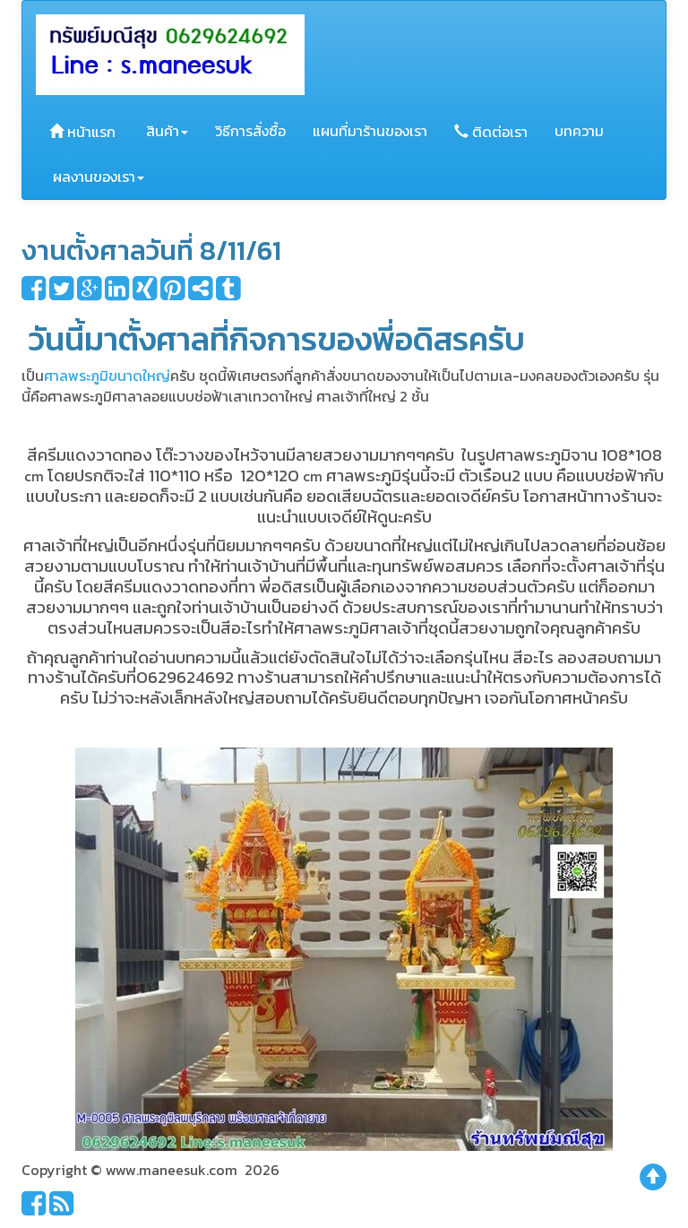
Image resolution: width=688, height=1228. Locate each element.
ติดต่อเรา (491, 132)
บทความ (579, 131)
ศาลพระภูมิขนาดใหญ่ (107, 375)
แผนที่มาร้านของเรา (370, 131)
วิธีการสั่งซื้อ (250, 131)
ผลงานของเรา (96, 176)
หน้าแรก (82, 132)
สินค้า (165, 131)
